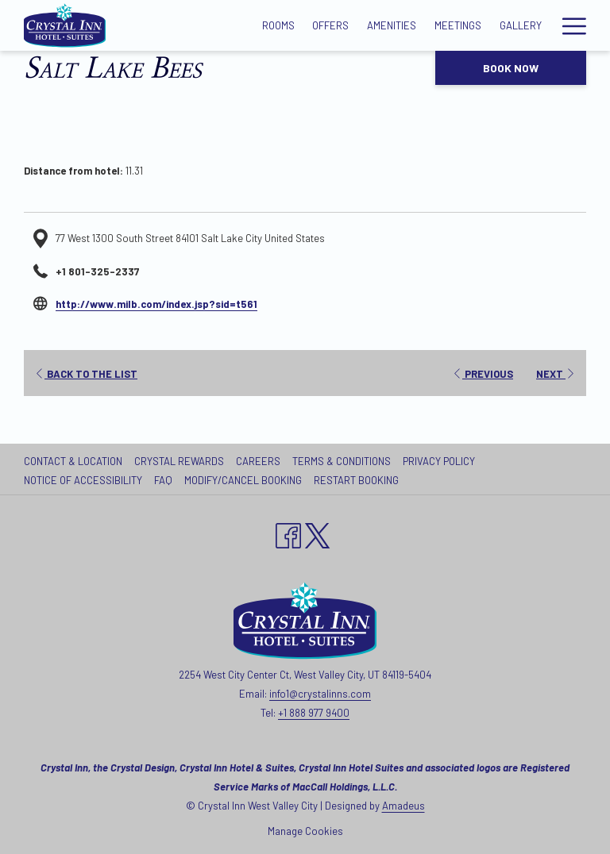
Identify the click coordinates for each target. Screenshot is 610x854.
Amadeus (403, 805)
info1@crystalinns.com (320, 693)
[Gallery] (520, 25)
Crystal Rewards (179, 461)
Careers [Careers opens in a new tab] (260, 461)
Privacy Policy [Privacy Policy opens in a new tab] (441, 461)
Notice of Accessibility (83, 480)
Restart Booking (356, 480)
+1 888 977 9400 (313, 712)
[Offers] (330, 25)
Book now (511, 68)
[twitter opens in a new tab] (317, 533)
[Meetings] (458, 25)
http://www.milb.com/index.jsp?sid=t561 (156, 304)
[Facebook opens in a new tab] (288, 533)
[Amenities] (392, 25)
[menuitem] (75, 461)
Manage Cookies (305, 831)
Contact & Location (73, 461)
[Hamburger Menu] (568, 25)
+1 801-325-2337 (97, 271)
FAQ (163, 480)
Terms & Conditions (341, 461)
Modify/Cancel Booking (243, 480)
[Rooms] (278, 25)
